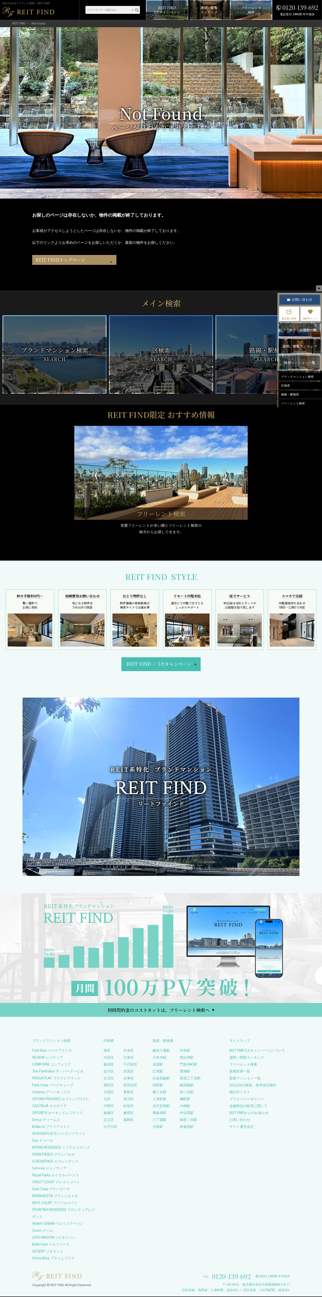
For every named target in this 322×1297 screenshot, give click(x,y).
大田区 (109, 1092)
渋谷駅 (185, 1051)
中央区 (128, 1051)
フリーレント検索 (243, 1065)
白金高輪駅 (161, 1079)
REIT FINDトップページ (62, 270)
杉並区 (128, 1106)
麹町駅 (185, 1099)
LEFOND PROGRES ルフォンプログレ (60, 1099)
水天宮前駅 (161, 1106)
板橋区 (109, 1113)
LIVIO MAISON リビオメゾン (54, 1238)
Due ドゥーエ (42, 1141)
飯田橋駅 (187, 1086)
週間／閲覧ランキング (246, 1058)
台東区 (128, 1079)
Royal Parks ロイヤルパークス (55, 1176)
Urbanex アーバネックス (51, 1092)
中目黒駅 (187, 1113)
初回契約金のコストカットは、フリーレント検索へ (158, 1010)
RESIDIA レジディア (47, 1058)
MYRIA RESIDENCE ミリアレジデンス (61, 1148)
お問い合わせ (239, 1120)
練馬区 (128, 1113)
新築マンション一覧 (245, 1079)
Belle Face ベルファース (51, 1245)
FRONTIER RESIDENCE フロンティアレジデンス (63, 1213)
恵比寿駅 (187, 1058)
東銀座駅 (159, 1113)
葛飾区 (128, 1120)
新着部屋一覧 (239, 1072)
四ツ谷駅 (187, 1092)
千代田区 (130, 1065)
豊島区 (128, 1092)
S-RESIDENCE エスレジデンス (55, 1162)
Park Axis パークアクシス (52, 1051)
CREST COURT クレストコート (56, 1182)
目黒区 (128, 1072)
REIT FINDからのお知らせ (248, 1113)
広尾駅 (158, 1072)
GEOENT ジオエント (47, 1252)
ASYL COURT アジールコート (55, 1203)
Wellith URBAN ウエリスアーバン (57, 1224)
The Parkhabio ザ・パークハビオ (57, 1072)
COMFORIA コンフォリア (51, 1065)
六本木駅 (159, 1058)
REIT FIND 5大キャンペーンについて (257, 1051)
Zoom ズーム (42, 1231)
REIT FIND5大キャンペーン (158, 664)
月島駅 (158, 1127)
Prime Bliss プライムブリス (53, 1259)
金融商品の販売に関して (248, 1106)
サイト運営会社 (241, 1127)
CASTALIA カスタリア (49, 1106)
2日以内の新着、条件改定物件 (252, 1086)
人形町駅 (159, 1099)
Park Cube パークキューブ (52, 1086)
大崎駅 (185, 1106)
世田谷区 (130, 1086)
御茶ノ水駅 (188, 1120)
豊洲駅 (185, 1072)
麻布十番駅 (161, 1051)
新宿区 (109, 1065)
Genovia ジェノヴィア (49, 1169)
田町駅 (158, 1086)
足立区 (109, 1120)
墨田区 (109, 1086)
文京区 (109, 1079)
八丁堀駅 (159, 1120)
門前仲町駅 (188, 1065)
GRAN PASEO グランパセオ (53, 1155)
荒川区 (128, 1099)
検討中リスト (239, 1092)
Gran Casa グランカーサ (51, 1189)
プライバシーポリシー (246, 1099)
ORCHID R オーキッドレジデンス (57, 1113)
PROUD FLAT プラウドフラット (56, 1079)
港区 (107, 1051)
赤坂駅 (158, 1065)
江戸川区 (110, 1127)
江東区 (128, 1058)
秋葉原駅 (187, 1127)
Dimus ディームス (46, 1120)
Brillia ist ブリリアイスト (51, 1127)
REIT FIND (19, 23)
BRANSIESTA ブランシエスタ (55, 1196)
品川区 (109, 1072)
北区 (107, 1099)
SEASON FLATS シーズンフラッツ (58, 1134)
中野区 (109, 1106)
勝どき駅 (159, 1092)
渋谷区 (109, 1058)
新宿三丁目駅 (190, 1079)
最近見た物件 (289, 314)
